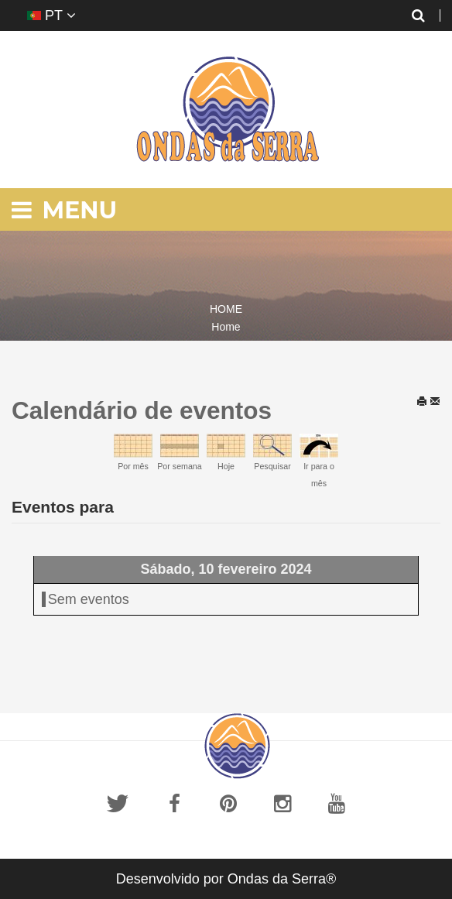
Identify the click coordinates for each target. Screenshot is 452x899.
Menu (64, 210)
